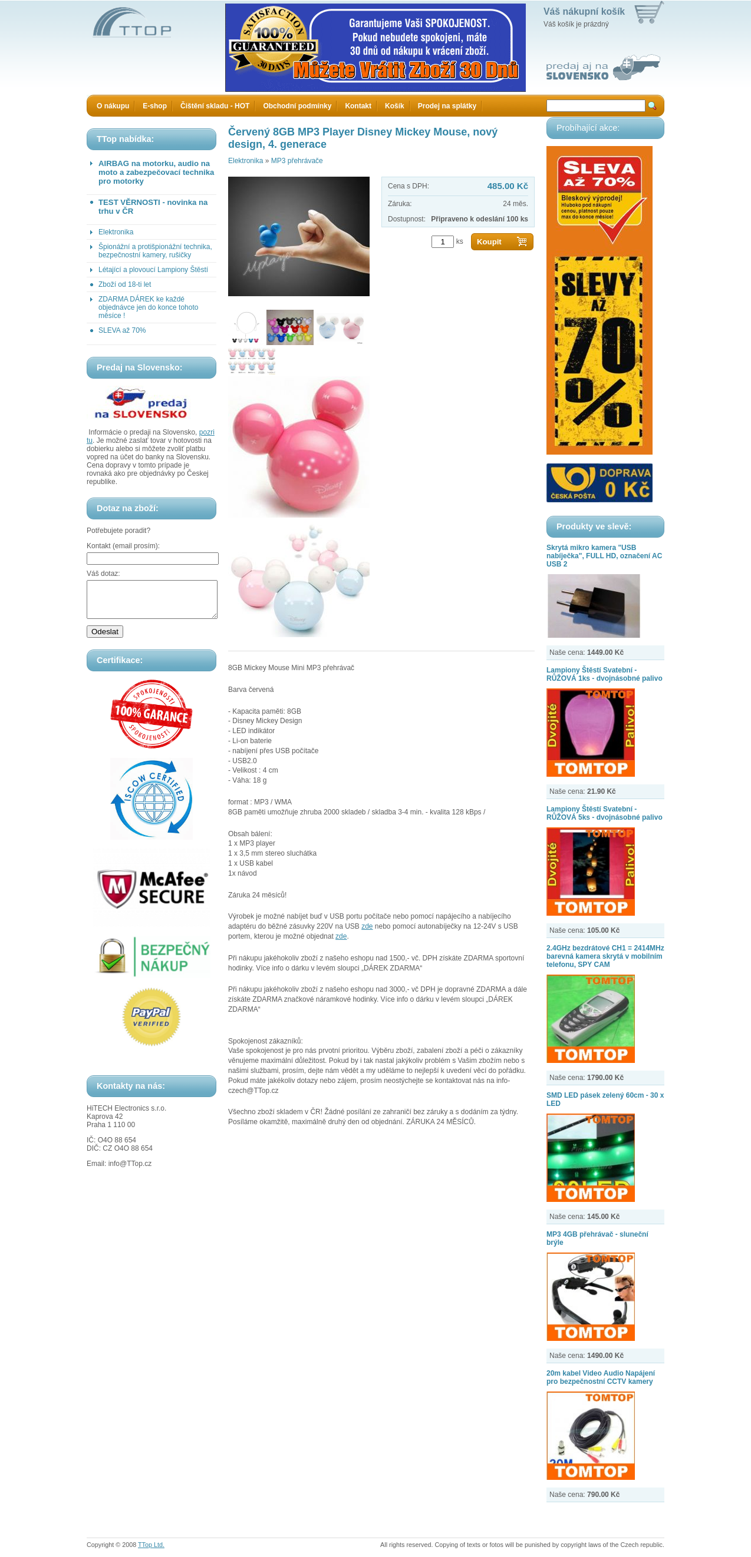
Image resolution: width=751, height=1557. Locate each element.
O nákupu (113, 106)
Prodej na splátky (447, 106)
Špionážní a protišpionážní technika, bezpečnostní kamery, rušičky (155, 251)
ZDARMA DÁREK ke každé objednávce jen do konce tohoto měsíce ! (148, 307)
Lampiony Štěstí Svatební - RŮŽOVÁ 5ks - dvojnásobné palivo (604, 813)
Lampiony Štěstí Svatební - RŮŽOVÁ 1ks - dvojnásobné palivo (604, 674)
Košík (394, 106)
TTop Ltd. (151, 1544)
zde (367, 926)
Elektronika (115, 232)
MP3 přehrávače (297, 161)
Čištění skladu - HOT (214, 106)
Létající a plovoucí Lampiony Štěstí (153, 270)
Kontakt (358, 106)
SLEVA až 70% (122, 330)
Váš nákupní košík (584, 11)
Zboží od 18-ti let (124, 284)
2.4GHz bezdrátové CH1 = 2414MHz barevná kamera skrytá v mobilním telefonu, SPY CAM (605, 956)
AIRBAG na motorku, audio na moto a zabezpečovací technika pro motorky (156, 172)
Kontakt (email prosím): (123, 546)
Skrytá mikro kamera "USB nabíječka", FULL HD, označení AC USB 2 (604, 556)
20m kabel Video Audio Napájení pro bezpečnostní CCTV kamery (600, 1377)
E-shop (155, 106)
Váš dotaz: (103, 573)
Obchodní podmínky (297, 106)
